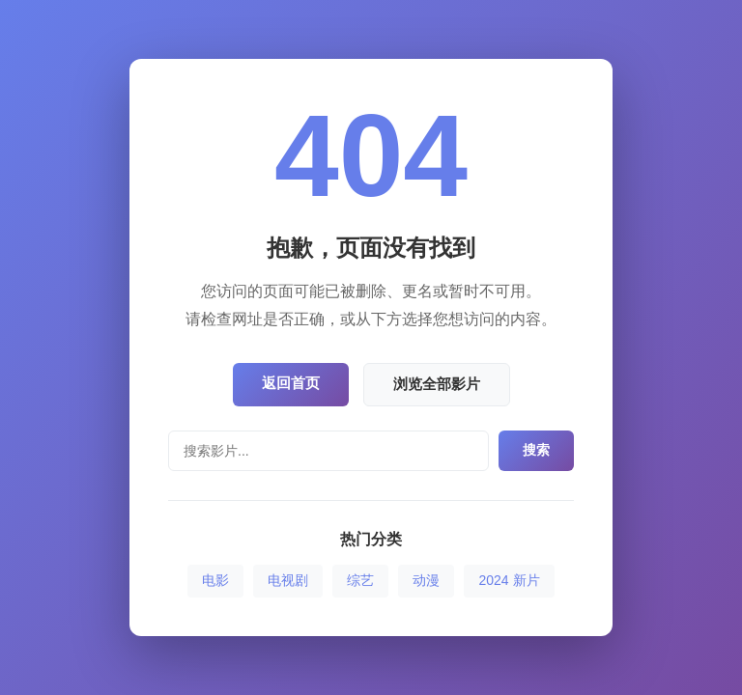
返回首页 (291, 383)
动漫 (426, 580)
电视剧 (288, 580)
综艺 (360, 580)
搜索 (536, 450)
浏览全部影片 (436, 383)
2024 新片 (508, 580)
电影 (215, 580)
